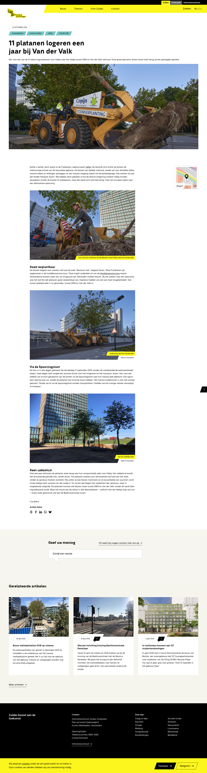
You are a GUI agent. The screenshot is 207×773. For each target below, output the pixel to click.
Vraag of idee (141, 718)
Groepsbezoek (141, 731)
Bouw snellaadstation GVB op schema (33, 645)
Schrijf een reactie (62, 553)
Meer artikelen (16, 684)
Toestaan (163, 766)
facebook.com (36, 512)
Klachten (139, 721)
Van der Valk (64, 33)
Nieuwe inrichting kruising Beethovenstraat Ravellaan (101, 647)
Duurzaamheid (17, 33)
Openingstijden (79, 731)
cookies (26, 763)
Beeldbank (172, 735)
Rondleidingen (142, 735)
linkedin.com (40, 512)
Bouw (63, 8)
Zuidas (166, 2)
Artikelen (172, 721)
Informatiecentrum (191, 2)
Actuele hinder (174, 718)
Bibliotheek (173, 731)
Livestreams (173, 728)
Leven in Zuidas (35, 33)
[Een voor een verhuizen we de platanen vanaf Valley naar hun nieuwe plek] (82, 225)
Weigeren (185, 766)
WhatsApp (45, 512)
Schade (138, 725)
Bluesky (50, 512)
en (200, 8)
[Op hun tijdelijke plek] (82, 428)
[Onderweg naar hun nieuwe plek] (82, 325)
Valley (50, 33)
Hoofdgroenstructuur (110, 273)
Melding (139, 728)
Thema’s (78, 8)
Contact (115, 8)
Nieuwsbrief (173, 725)
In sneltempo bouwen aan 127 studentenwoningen (158, 647)
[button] (185, 9)
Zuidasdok (176, 2)
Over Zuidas (97, 8)
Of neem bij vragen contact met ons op (119, 543)
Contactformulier (80, 737)
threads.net (31, 512)
